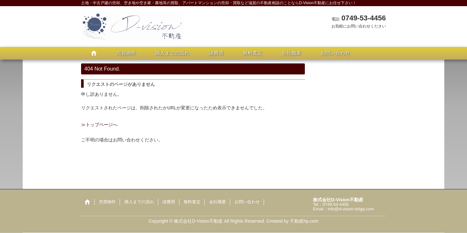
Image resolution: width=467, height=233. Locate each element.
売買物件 (126, 53)
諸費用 (216, 53)
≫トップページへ (99, 124)
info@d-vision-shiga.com (351, 208)
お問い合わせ (335, 53)
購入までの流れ (172, 53)
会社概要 (291, 53)
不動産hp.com (304, 221)
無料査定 (252, 53)
